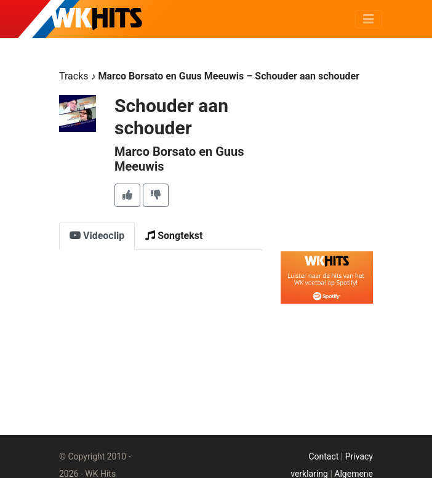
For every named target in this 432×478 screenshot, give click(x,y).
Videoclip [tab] (97, 235)
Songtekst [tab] (173, 235)
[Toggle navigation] (368, 19)
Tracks (74, 76)
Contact (323, 456)
